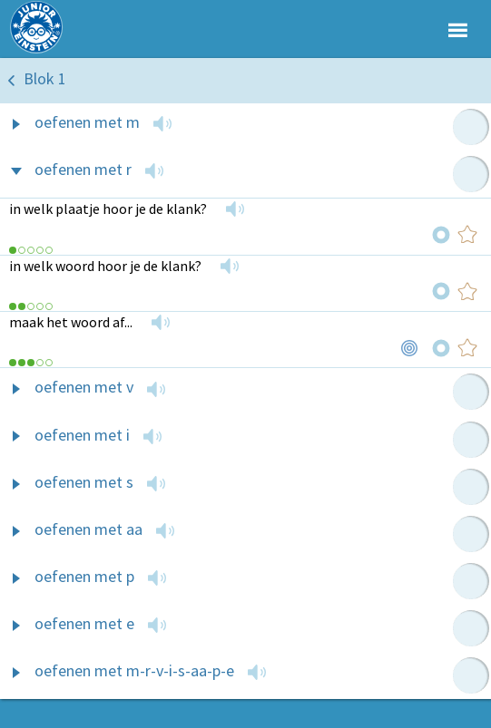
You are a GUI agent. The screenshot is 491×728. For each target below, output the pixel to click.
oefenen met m (87, 122)
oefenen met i (82, 434)
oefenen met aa (88, 529)
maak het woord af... (71, 322)
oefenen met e (84, 623)
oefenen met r (83, 169)
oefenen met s (83, 481)
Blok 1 (45, 78)
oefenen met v (83, 386)
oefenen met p (84, 576)
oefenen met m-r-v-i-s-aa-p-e (134, 670)
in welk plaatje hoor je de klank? (108, 208)
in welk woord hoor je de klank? (105, 266)
